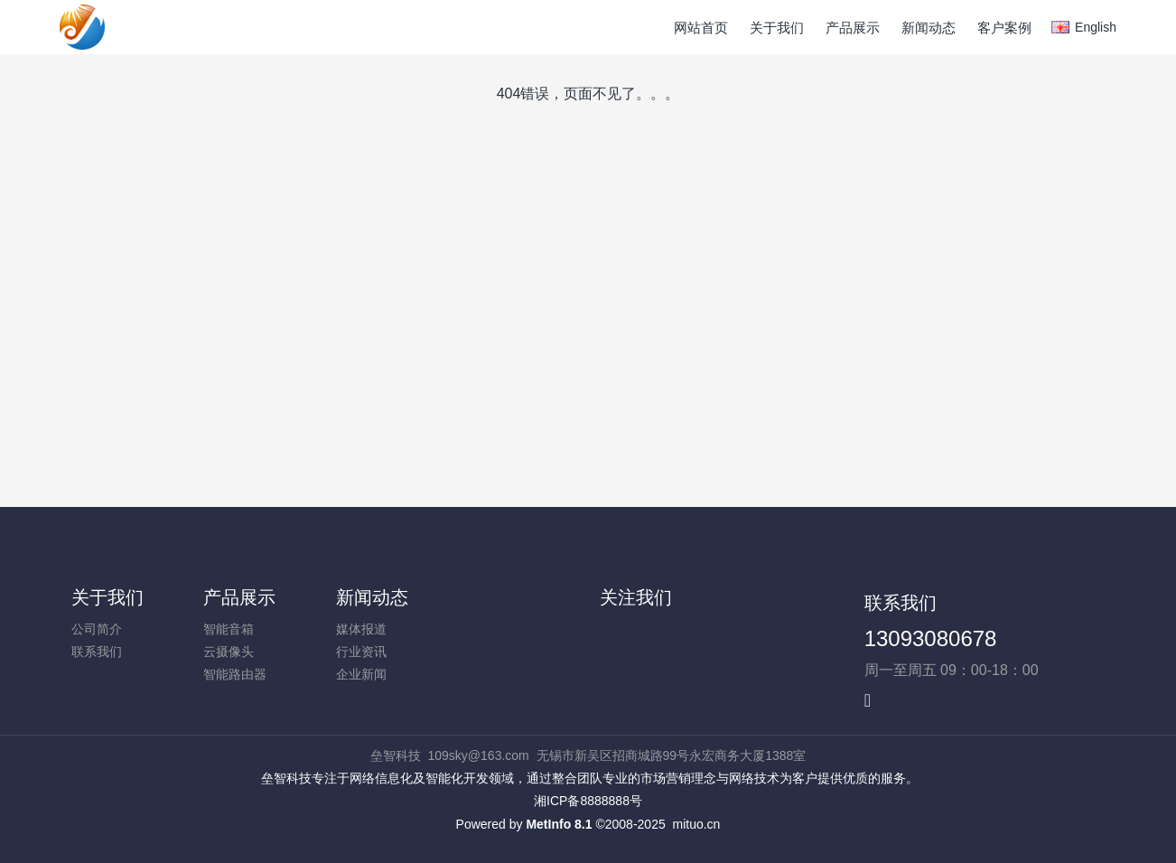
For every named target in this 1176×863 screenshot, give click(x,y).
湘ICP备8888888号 (588, 800)
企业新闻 (361, 674)
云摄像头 (228, 651)
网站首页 (701, 27)
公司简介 (96, 629)
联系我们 (96, 651)
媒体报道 (361, 629)
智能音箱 (228, 629)
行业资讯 (361, 651)
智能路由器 (234, 674)
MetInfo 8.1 (559, 824)
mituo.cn (696, 824)
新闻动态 (372, 597)
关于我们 (107, 597)
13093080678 (930, 638)
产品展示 (239, 597)
